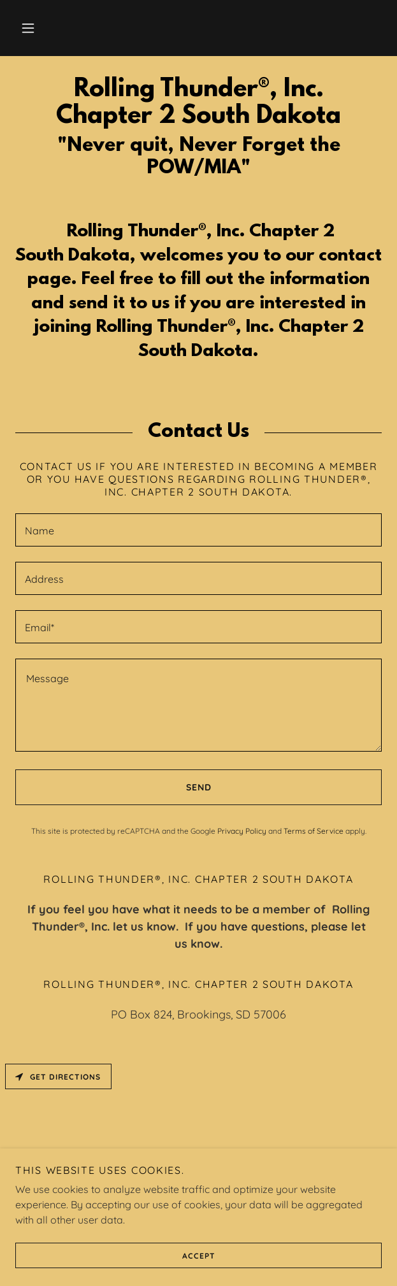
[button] (28, 28)
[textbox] (198, 530)
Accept (115, 1255)
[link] (198, 103)
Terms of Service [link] (313, 831)
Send (113, 787)
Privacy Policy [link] (241, 831)
